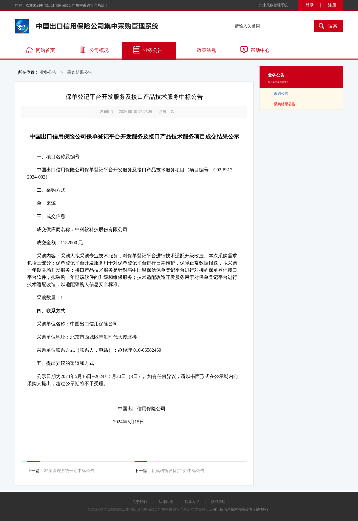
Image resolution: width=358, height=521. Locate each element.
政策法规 (201, 49)
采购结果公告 (79, 72)
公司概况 (94, 49)
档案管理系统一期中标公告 (69, 470)
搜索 (326, 26)
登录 (309, 5)
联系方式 (192, 502)
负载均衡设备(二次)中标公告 (178, 470)
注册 (332, 5)
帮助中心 (255, 49)
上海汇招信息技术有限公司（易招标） (239, 509)
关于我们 (139, 502)
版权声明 (218, 502)
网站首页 (40, 49)
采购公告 (281, 93)
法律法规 (166, 502)
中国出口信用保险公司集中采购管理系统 (86, 26)
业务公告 (147, 49)
